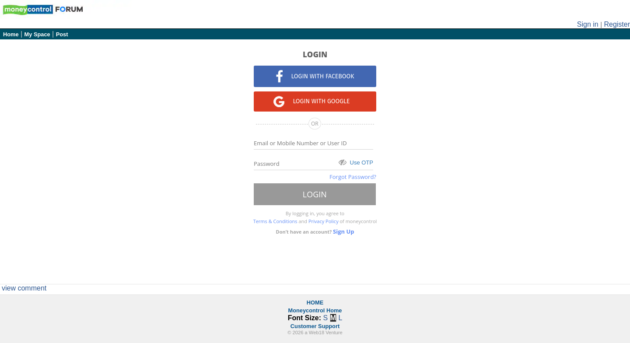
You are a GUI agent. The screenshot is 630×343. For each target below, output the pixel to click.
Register (617, 24)
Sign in (587, 24)
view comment (24, 288)
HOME (315, 302)
